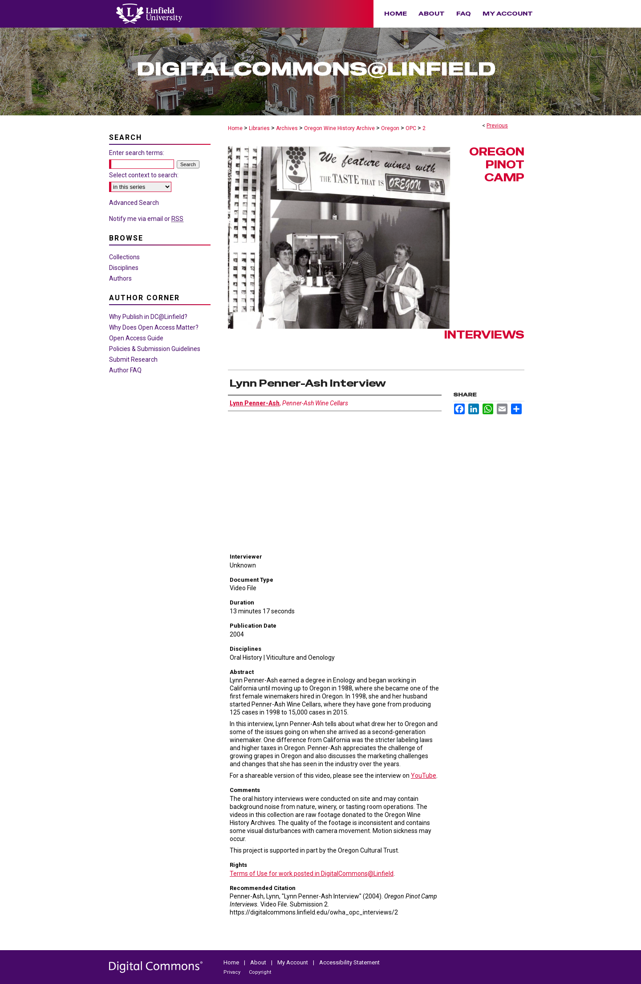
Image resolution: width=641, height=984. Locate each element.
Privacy (232, 972)
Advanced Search (134, 202)
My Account (293, 962)
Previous (497, 125)
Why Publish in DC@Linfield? (148, 316)
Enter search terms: (136, 152)
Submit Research (133, 359)
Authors (120, 278)
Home (235, 128)
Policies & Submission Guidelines (154, 348)
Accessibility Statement (349, 962)
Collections (124, 257)
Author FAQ (125, 370)
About (259, 962)
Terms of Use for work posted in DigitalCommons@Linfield (312, 873)
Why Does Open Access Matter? (154, 327)
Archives (287, 128)
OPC (411, 128)
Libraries (259, 128)
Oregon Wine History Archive (339, 128)
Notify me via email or (146, 218)
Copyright (260, 972)
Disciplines (123, 267)
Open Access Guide (136, 338)
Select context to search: (144, 175)
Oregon (390, 128)
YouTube (423, 775)
